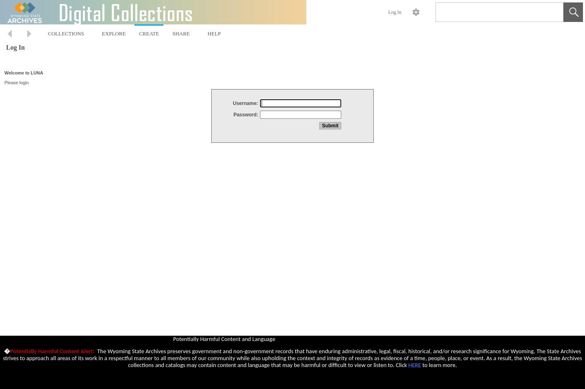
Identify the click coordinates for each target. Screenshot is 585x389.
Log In (394, 12)
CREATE (149, 34)
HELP (214, 34)
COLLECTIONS (66, 34)
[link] (551, 12)
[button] (573, 12)
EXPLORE (114, 34)
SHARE (181, 34)
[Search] (490, 12)
